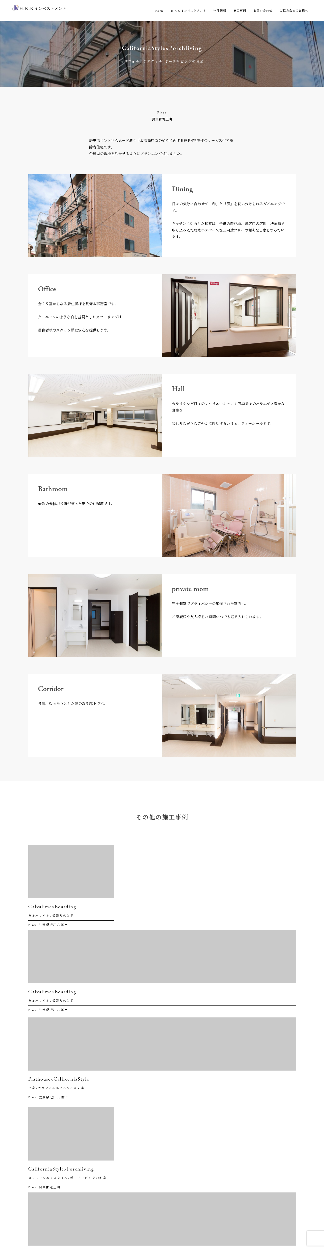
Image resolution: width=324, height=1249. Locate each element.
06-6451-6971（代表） (51, 1123)
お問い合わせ (262, 11)
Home (159, 11)
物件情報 (219, 11)
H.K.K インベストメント (188, 11)
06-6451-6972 (44, 1195)
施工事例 (239, 11)
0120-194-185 (43, 1201)
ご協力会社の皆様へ (294, 11)
